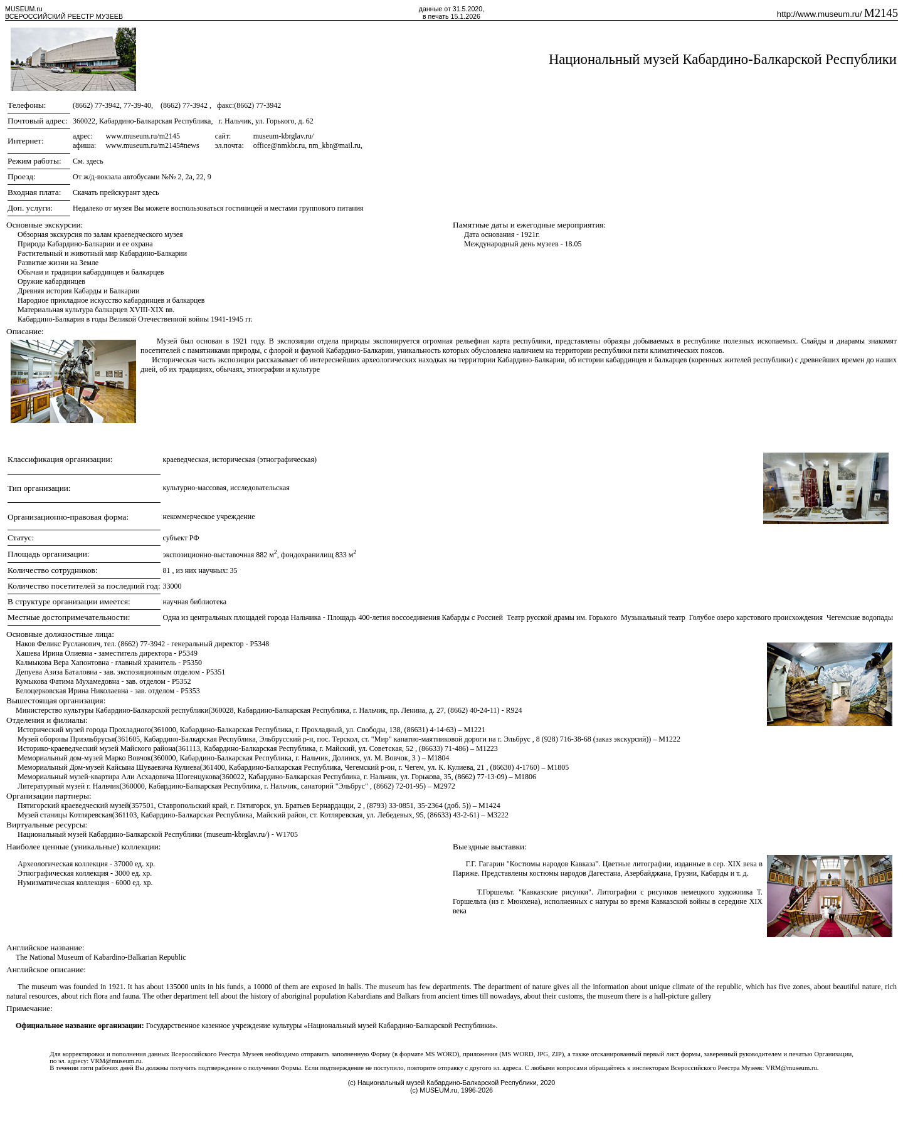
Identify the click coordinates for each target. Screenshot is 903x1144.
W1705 (287, 834)
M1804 (439, 757)
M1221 (474, 729)
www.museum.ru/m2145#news (152, 145)
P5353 (190, 690)
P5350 (192, 662)
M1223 (487, 748)
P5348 (260, 643)
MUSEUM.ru (24, 9)
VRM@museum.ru (116, 1060)
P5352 (181, 681)
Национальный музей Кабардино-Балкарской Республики (723, 59)
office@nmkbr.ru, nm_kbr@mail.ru (307, 145)
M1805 (558, 767)
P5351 (215, 672)
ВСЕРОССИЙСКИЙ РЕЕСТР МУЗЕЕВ (64, 16)
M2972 (444, 786)
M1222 (669, 739)
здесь (95, 161)
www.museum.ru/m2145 (142, 136)
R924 (514, 710)
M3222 (498, 815)
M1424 (489, 805)
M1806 (525, 776)
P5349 (188, 653)
